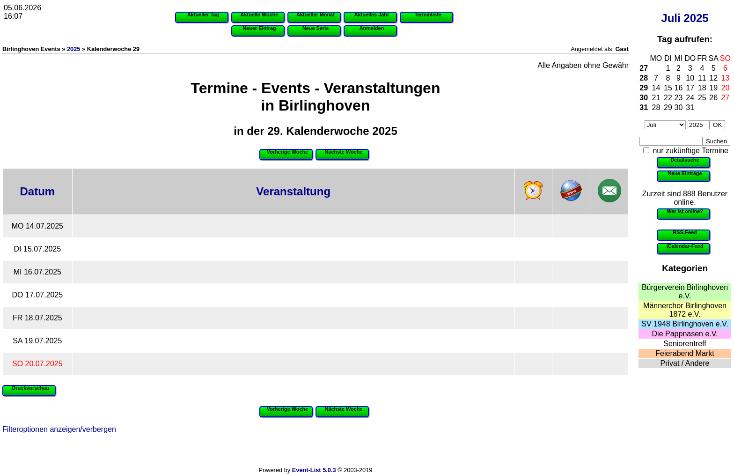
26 (713, 98)
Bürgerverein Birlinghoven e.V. (685, 291)
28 (643, 78)
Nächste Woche (344, 152)
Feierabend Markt (684, 353)
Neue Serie (315, 28)
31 (643, 107)
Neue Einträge (685, 173)
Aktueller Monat (315, 14)
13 (725, 78)
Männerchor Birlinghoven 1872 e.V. (685, 310)
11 (702, 78)
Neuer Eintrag (259, 28)
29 (643, 88)
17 (690, 88)
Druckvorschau (30, 388)
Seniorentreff (684, 344)
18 (702, 88)
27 (643, 68)
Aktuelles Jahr (371, 14)
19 (713, 88)
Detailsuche (684, 160)
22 (668, 98)
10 (690, 78)
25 (702, 98)
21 (656, 98)
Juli (670, 18)
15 (668, 88)
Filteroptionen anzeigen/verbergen (59, 429)
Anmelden (372, 28)
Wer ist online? (685, 211)
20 (725, 88)
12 (713, 78)
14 (656, 88)
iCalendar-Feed (685, 246)
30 (643, 98)
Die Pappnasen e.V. (685, 334)
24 (690, 98)
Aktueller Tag (203, 14)
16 (679, 88)
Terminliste (427, 14)
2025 (695, 18)
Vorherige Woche (287, 152)
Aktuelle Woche (260, 14)
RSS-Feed (685, 232)
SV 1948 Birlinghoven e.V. (684, 324)
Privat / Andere (685, 363)
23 (679, 98)
